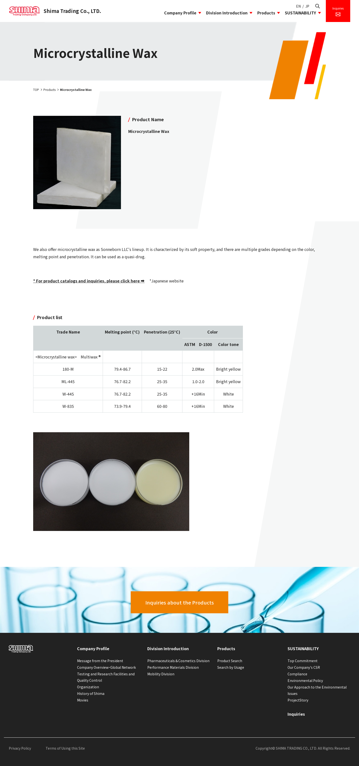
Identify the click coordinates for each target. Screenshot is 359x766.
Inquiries (296, 714)
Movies (82, 700)
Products (266, 13)
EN (298, 6)
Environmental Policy (305, 680)
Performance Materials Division (173, 667)
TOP (36, 89)
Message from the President (100, 660)
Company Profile (180, 13)
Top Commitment (303, 660)
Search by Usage (230, 667)
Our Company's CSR (304, 667)
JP (307, 6)
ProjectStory (298, 700)
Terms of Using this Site (65, 748)
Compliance (297, 673)
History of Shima (90, 693)
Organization (88, 686)
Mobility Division (160, 673)
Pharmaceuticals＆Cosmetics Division (178, 660)
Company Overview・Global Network (106, 667)
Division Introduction (227, 13)
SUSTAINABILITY (300, 13)
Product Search (229, 660)
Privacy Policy (20, 748)
